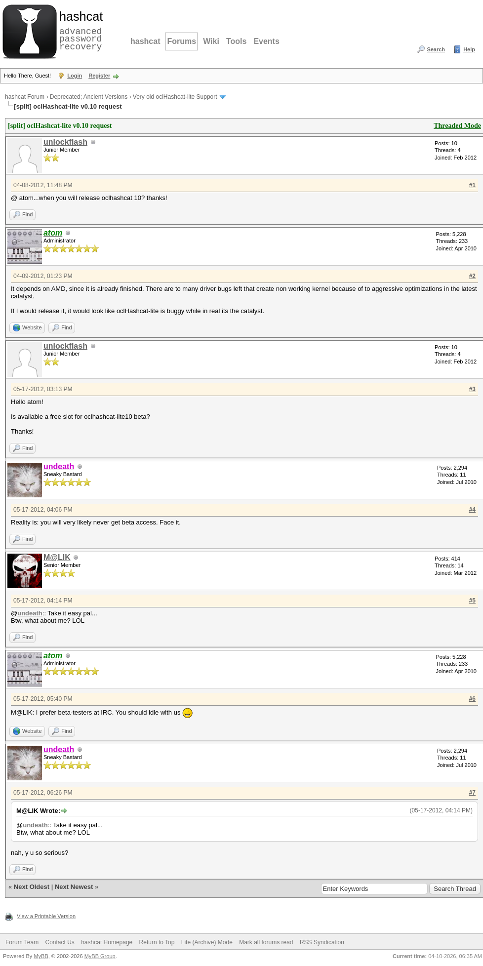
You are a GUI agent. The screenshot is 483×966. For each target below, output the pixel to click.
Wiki (211, 41)
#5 (472, 600)
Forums (181, 41)
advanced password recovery (79, 30)
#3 (472, 389)
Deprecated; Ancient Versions (88, 96)
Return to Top (157, 942)
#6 (472, 698)
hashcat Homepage (106, 942)
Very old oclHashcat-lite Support (175, 96)
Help (469, 49)
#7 (472, 792)
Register (99, 76)
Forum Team (22, 942)
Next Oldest (31, 886)
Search (436, 49)
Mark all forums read (266, 942)
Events (266, 41)
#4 (472, 509)
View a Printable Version (46, 916)
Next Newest (74, 886)
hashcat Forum (24, 96)
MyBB (41, 956)
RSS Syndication (322, 942)
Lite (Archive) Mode (207, 942)
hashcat (145, 41)
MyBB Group (100, 956)
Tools (236, 41)
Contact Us (59, 942)
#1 (472, 185)
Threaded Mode (457, 125)
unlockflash (65, 142)
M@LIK (57, 557)
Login (74, 76)
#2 (472, 276)
